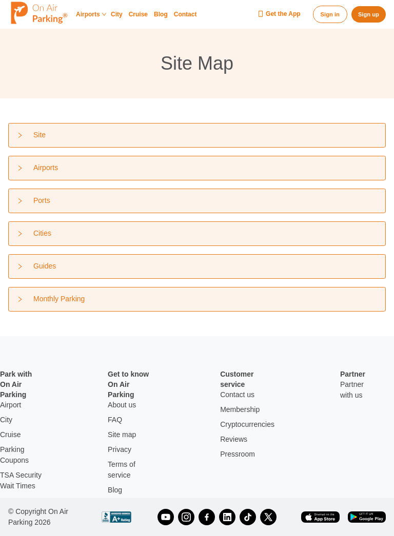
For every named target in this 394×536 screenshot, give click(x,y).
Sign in (330, 14)
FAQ (115, 420)
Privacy (119, 449)
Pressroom (237, 454)
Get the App (279, 14)
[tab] (197, 135)
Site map (122, 434)
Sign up (368, 14)
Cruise (138, 14)
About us (122, 405)
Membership (240, 409)
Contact (185, 14)
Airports (91, 14)
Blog (161, 14)
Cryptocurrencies (247, 424)
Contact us (237, 394)
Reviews (233, 439)
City (117, 14)
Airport (10, 405)
